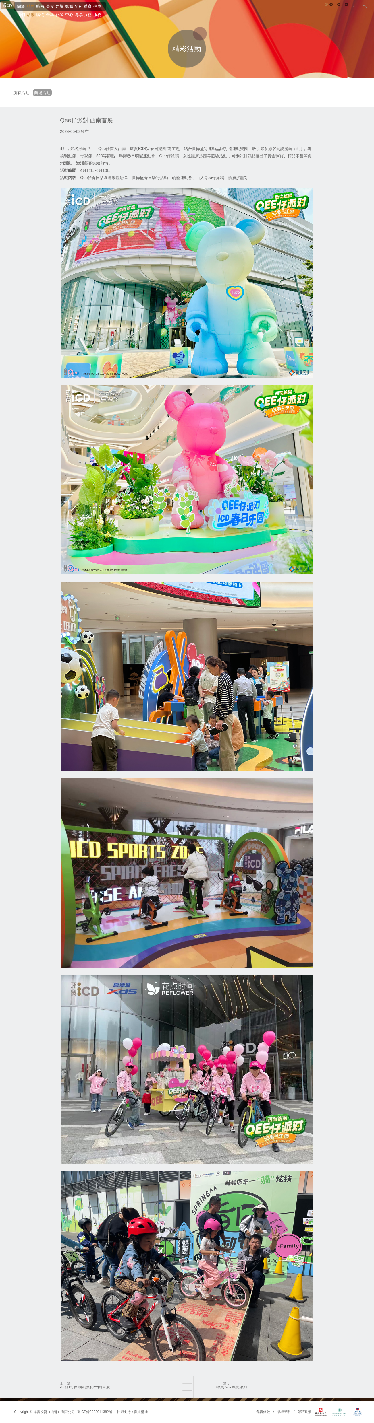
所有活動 (23, 92)
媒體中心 (180, 13)
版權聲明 (284, 1412)
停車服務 (256, 13)
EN (363, 13)
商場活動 (48, 92)
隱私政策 (304, 1412)
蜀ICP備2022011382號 (94, 1412)
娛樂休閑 (154, 13)
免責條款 (263, 1412)
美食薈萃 (129, 13)
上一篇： (109, 1387)
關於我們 (52, 13)
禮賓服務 (230, 13)
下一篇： (265, 1387)
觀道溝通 (141, 1412)
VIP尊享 (205, 13)
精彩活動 (78, 13)
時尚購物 (103, 13)
